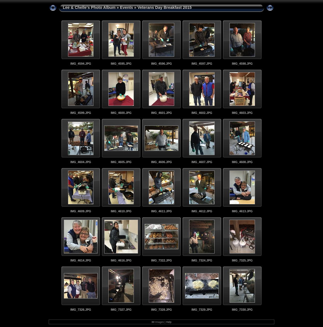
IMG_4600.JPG (121, 112)
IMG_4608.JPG (242, 162)
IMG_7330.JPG (242, 309)
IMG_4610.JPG (121, 211)
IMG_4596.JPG (161, 63)
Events (126, 7)
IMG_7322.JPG (161, 260)
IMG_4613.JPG (242, 211)
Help (168, 321)
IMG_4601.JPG (161, 112)
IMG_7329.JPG (201, 309)
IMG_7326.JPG (80, 309)
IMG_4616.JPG (121, 260)
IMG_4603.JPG (242, 112)
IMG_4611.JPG (161, 211)
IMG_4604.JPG (80, 162)
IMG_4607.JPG (201, 162)
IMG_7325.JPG (242, 260)
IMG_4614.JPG (80, 260)
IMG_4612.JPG (201, 211)
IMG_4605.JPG (121, 162)
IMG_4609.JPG (80, 211)
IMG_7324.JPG (201, 260)
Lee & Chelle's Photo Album (89, 7)
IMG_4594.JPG (80, 63)
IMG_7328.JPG (161, 309)
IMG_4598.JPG (242, 63)
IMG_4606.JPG (161, 162)
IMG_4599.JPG (80, 112)
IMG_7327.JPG (121, 309)
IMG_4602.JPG (201, 112)
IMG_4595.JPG (121, 63)
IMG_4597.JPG (201, 63)
